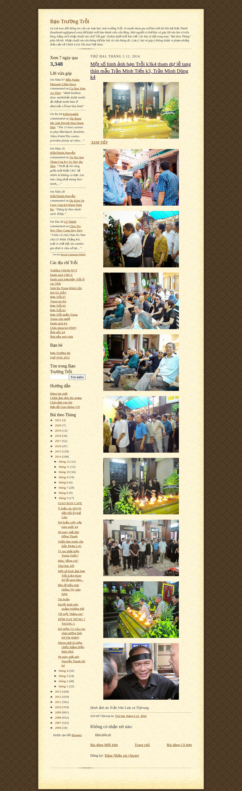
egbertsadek (70, 114)
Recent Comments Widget (73, 254)
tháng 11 (64, 466)
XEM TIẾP (99, 142)
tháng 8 (64, 482)
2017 (58, 441)
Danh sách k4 (58, 323)
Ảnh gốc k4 (57, 332)
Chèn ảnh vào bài (61, 402)
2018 (58, 435)
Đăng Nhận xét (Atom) (122, 755)
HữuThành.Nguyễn (62, 153)
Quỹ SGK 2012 (60, 357)
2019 (58, 430)
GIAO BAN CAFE (70, 503)
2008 (58, 717)
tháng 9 (64, 477)
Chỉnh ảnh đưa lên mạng (66, 398)
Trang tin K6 (58, 301)
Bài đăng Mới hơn (104, 745)
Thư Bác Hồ (66, 566)
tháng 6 (64, 493)
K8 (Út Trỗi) (58, 292)
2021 (58, 420)
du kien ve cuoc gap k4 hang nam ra (67, 205)
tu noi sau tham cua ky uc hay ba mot (67, 161)
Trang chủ (142, 745)
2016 (58, 446)
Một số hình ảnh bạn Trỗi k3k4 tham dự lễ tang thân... (71, 575)
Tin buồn (63, 599)
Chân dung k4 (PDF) (63, 328)
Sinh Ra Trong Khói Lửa (66, 288)
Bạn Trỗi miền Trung (64, 314)
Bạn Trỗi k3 (58, 310)
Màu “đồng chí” (68, 560)
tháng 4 (64, 670)
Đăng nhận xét (103, 734)
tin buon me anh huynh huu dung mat (67, 123)
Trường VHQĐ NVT (63, 270)
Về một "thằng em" (70, 614)
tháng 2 (64, 681)
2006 (58, 727)
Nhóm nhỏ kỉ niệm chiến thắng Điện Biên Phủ (71, 647)
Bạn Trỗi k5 (58, 305)
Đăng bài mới (59, 393)
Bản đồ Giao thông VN (65, 407)
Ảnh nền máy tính (61, 336)
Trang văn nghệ (60, 319)
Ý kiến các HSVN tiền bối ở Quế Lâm (69, 513)
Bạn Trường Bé (60, 353)
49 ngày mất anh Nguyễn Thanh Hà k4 (71, 661)
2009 (58, 712)
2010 (58, 707)
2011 (58, 702)
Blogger (77, 735)
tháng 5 (64, 498)
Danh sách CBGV (61, 275)
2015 (58, 451)
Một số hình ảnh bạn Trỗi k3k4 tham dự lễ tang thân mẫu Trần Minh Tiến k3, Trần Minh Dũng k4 (140, 70)
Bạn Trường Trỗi (69, 21)
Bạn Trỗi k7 (58, 297)
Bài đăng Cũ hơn (179, 745)
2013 (58, 691)
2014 (58, 456)
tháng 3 (64, 676)
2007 (58, 723)
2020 (58, 425)
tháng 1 (64, 686)
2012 (58, 696)
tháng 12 (65, 461)
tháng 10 (65, 472)
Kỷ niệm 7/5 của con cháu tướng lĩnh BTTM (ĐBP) (71, 633)
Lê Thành (70, 221)
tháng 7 (64, 487)
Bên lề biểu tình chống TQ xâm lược (69, 589)
